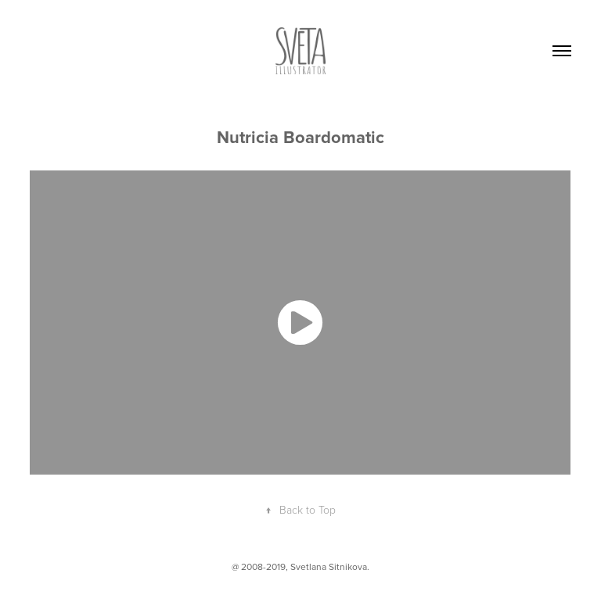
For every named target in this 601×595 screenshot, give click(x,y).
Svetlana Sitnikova (328, 566)
